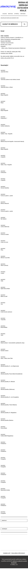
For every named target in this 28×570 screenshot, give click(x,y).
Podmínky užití (6, 553)
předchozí (4, 520)
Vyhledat (24, 24)
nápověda (22, 13)
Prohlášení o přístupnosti (18, 553)
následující (4, 528)
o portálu (16, 13)
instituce (10, 13)
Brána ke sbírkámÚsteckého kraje (14, 6)
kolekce (5, 13)
